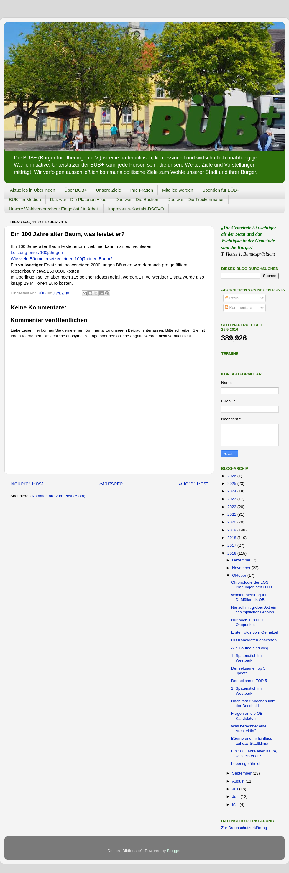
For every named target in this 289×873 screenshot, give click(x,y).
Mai (236, 804)
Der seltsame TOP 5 (249, 680)
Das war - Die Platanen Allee (78, 199)
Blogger (173, 851)
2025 (232, 483)
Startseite (111, 483)
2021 (232, 514)
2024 (232, 491)
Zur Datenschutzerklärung (244, 828)
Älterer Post (193, 483)
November (242, 568)
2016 (232, 553)
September (242, 773)
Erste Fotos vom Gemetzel (254, 632)
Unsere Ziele (108, 189)
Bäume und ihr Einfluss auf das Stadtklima (251, 740)
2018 (232, 538)
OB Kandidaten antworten (254, 640)
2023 (232, 499)
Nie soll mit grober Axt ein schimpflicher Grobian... (254, 609)
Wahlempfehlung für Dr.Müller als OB (249, 597)
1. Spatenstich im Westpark (246, 658)
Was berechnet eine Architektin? (249, 728)
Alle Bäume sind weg (249, 648)
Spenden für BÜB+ (220, 189)
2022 (232, 507)
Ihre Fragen (141, 189)
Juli (235, 789)
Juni (236, 796)
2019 (232, 530)
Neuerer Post (26, 483)
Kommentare (238, 307)
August (239, 781)
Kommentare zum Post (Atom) (59, 496)
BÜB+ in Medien (25, 199)
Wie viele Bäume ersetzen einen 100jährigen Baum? (62, 258)
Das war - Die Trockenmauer (196, 199)
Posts (232, 298)
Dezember (242, 560)
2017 (232, 545)
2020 (232, 522)
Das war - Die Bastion (137, 199)
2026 (232, 476)
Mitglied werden (177, 189)
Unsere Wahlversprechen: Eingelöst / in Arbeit (54, 208)
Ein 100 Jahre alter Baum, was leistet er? (254, 753)
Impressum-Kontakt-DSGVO (136, 208)
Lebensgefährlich (246, 763)
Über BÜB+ (75, 189)
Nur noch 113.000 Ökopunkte (247, 622)
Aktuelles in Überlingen (32, 189)
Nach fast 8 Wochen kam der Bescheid (253, 703)
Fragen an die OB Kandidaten (247, 715)
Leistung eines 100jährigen (37, 252)
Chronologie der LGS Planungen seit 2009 (251, 584)
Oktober (239, 575)
